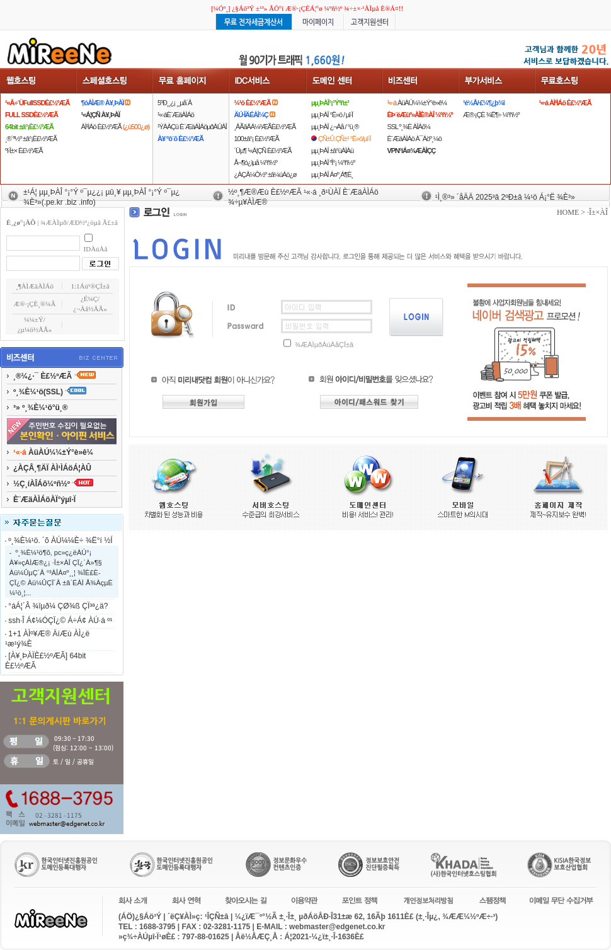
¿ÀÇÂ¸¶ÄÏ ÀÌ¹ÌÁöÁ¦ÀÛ (52, 468)
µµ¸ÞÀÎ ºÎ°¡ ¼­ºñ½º (333, 162)
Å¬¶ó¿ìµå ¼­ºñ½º (255, 162)
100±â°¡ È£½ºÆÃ (256, 138)
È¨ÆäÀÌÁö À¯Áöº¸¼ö (414, 138)
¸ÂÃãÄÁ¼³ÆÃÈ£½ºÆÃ (264, 126)
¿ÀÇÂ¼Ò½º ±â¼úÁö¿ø (265, 174)
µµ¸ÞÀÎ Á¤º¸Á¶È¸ (332, 174)
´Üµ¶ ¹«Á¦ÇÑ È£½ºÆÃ (262, 150)
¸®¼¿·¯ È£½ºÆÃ (54, 376)
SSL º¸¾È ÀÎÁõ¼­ (408, 126)
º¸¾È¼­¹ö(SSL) (49, 391)
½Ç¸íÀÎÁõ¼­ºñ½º (53, 483)
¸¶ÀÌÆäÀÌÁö (35, 286)
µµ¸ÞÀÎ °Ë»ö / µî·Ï (332, 114)
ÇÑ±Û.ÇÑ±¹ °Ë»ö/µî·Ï (344, 138)
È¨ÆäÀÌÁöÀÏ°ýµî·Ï (44, 499)
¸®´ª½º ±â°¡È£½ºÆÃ (31, 138)
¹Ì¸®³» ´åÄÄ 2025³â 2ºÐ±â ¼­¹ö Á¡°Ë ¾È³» (505, 197)
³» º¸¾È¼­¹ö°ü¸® (40, 407)
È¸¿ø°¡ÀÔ (21, 222)
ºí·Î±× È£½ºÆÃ (23, 150)
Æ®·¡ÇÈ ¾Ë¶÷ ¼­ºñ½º (491, 114)
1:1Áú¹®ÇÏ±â (90, 286)
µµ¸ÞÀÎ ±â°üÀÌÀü (332, 150)
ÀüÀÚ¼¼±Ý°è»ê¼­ (417, 102)
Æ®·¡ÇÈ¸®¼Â (35, 303)
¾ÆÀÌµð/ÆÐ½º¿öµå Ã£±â (79, 222)
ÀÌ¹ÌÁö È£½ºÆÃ (115, 126)
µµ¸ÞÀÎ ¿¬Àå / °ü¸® (334, 126)
